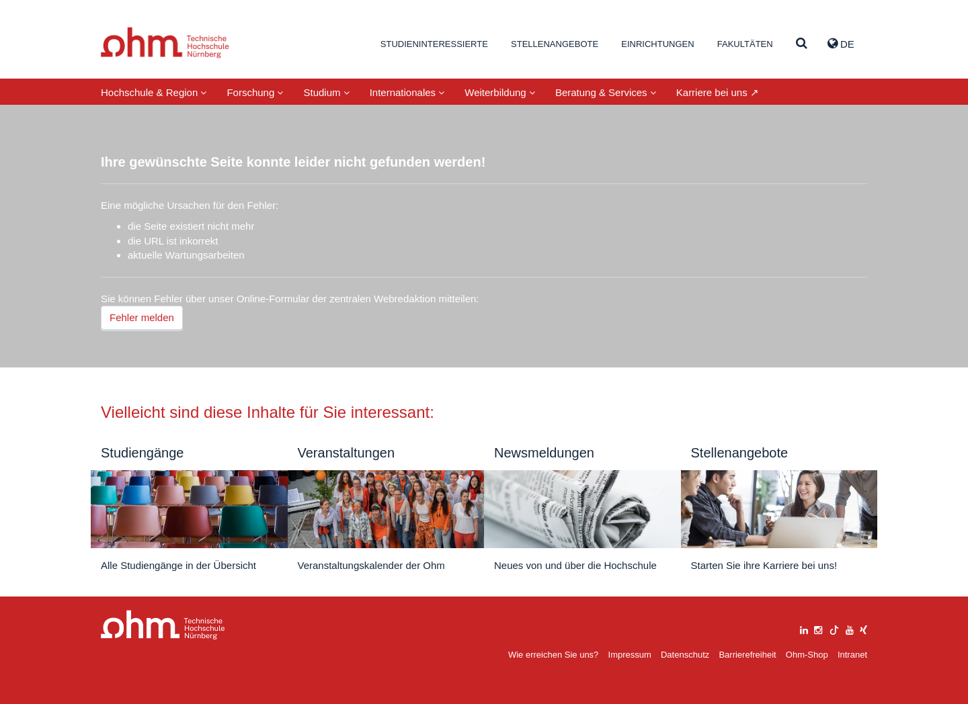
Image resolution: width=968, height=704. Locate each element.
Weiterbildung (500, 92)
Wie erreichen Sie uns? (553, 655)
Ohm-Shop (807, 655)
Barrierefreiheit (747, 655)
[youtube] (850, 628)
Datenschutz (685, 655)
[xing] (863, 628)
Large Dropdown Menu (163, 625)
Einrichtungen (657, 44)
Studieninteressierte (434, 44)
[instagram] (818, 628)
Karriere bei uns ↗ (717, 92)
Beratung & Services (605, 92)
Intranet (852, 655)
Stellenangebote (554, 44)
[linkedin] (804, 628)
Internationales (407, 92)
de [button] (841, 44)
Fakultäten (745, 44)
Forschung (255, 92)
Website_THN (165, 42)
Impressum (629, 655)
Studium (326, 92)
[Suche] (801, 44)
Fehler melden (142, 317)
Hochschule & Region (153, 92)
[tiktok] (834, 628)
